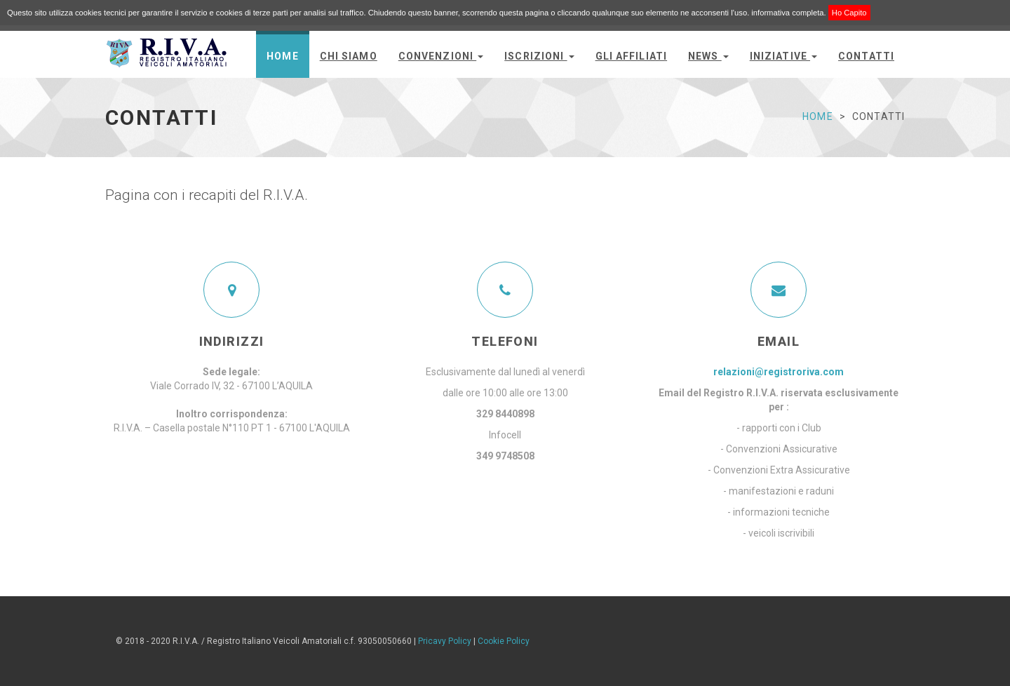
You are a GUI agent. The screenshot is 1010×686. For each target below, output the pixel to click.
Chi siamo (348, 56)
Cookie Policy (504, 641)
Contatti (866, 56)
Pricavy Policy (444, 641)
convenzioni (440, 56)
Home (282, 56)
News (708, 56)
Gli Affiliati (631, 56)
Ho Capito (849, 12)
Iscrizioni (539, 56)
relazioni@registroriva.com (778, 371)
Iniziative (783, 56)
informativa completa (787, 12)
